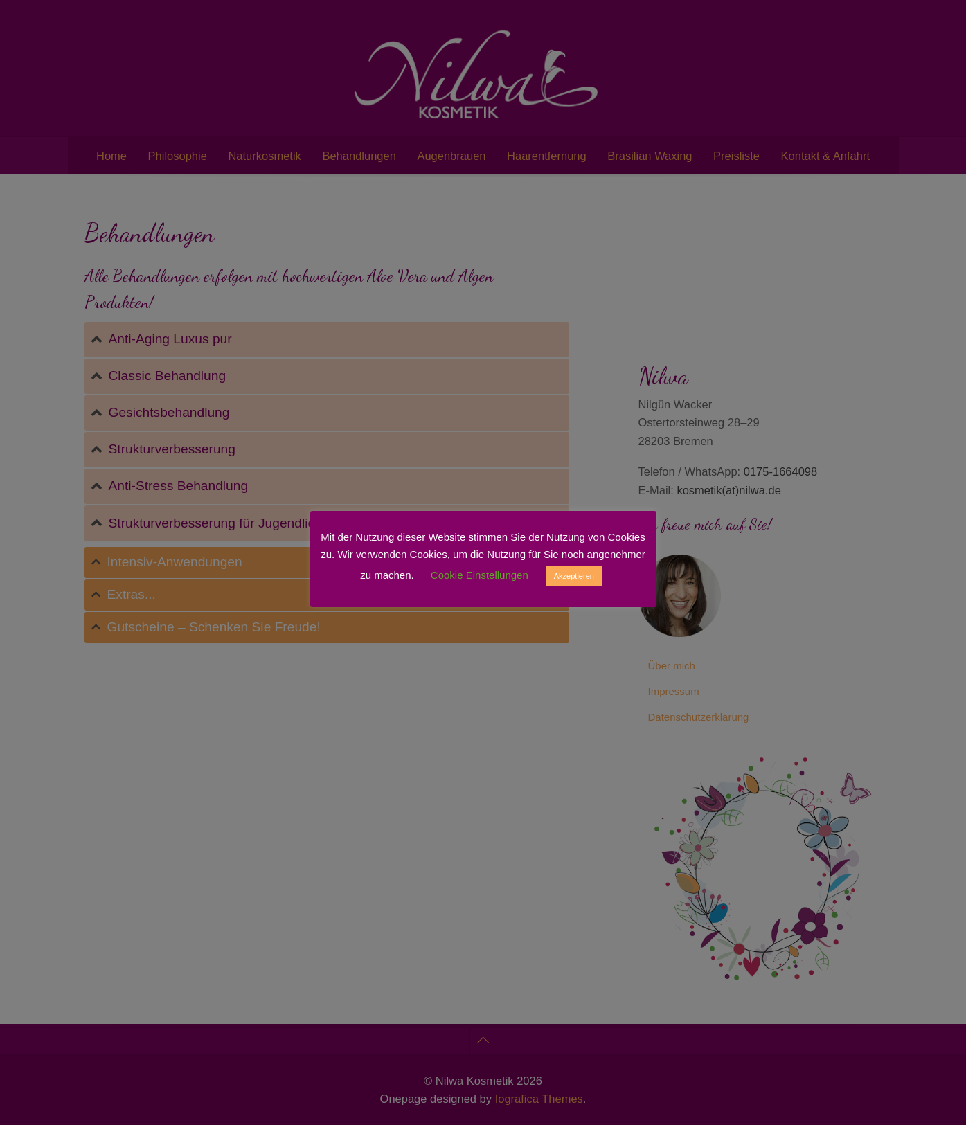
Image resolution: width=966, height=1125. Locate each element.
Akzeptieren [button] (574, 576)
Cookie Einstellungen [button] (479, 575)
